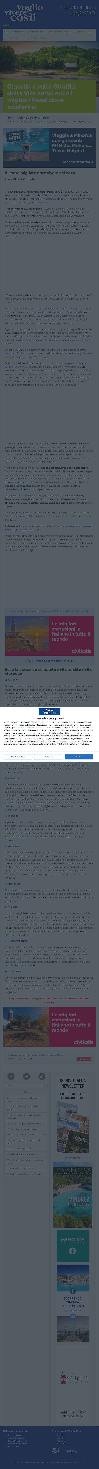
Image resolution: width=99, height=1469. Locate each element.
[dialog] (49, 734)
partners (17, 722)
